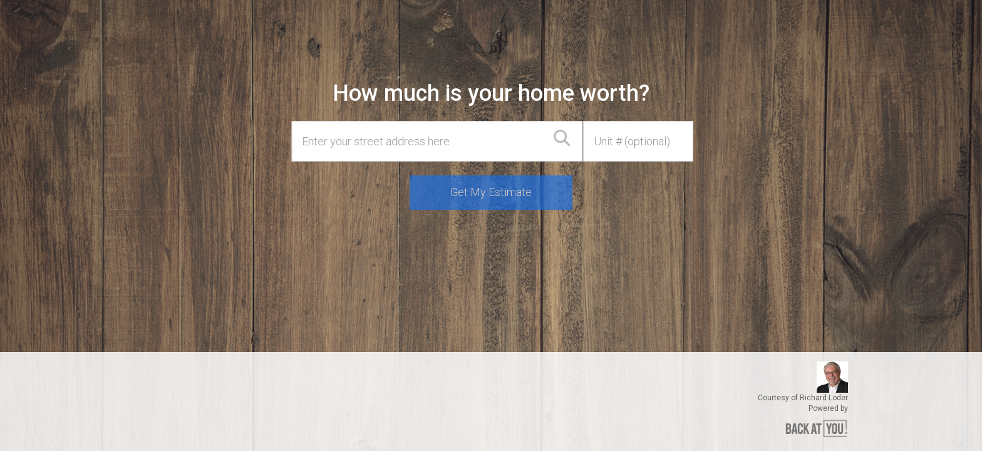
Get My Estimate (491, 192)
